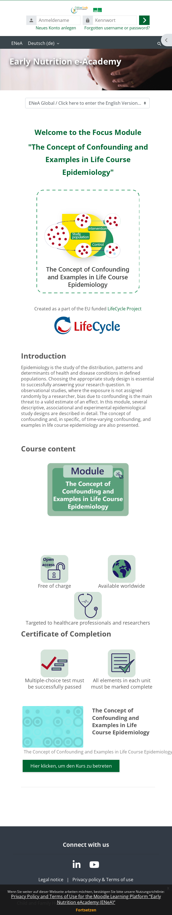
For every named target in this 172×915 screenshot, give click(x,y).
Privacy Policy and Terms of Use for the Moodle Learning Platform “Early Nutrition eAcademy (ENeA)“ (86, 899)
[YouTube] (94, 864)
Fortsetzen (86, 910)
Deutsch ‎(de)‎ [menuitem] (41, 43)
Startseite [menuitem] (17, 44)
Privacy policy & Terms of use (102, 879)
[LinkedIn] (76, 864)
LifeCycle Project (125, 309)
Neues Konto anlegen (56, 28)
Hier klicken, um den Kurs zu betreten (71, 766)
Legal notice (50, 879)
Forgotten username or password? (117, 28)
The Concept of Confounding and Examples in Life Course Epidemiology (120, 721)
